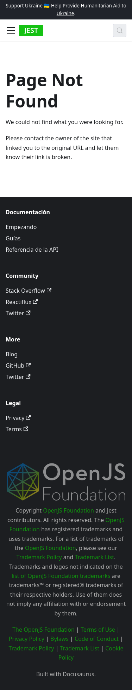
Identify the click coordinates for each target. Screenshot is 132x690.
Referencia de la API (32, 249)
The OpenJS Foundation (43, 629)
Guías (13, 238)
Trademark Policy (39, 557)
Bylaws (59, 639)
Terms (17, 429)
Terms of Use (98, 629)
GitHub (18, 365)
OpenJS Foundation (68, 510)
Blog (12, 354)
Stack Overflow (28, 290)
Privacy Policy (26, 639)
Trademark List (94, 557)
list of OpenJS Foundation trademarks (61, 576)
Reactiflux (22, 302)
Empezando (21, 227)
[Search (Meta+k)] (119, 30)
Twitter (18, 313)
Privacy (18, 418)
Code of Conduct (97, 639)
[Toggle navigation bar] (11, 30)
